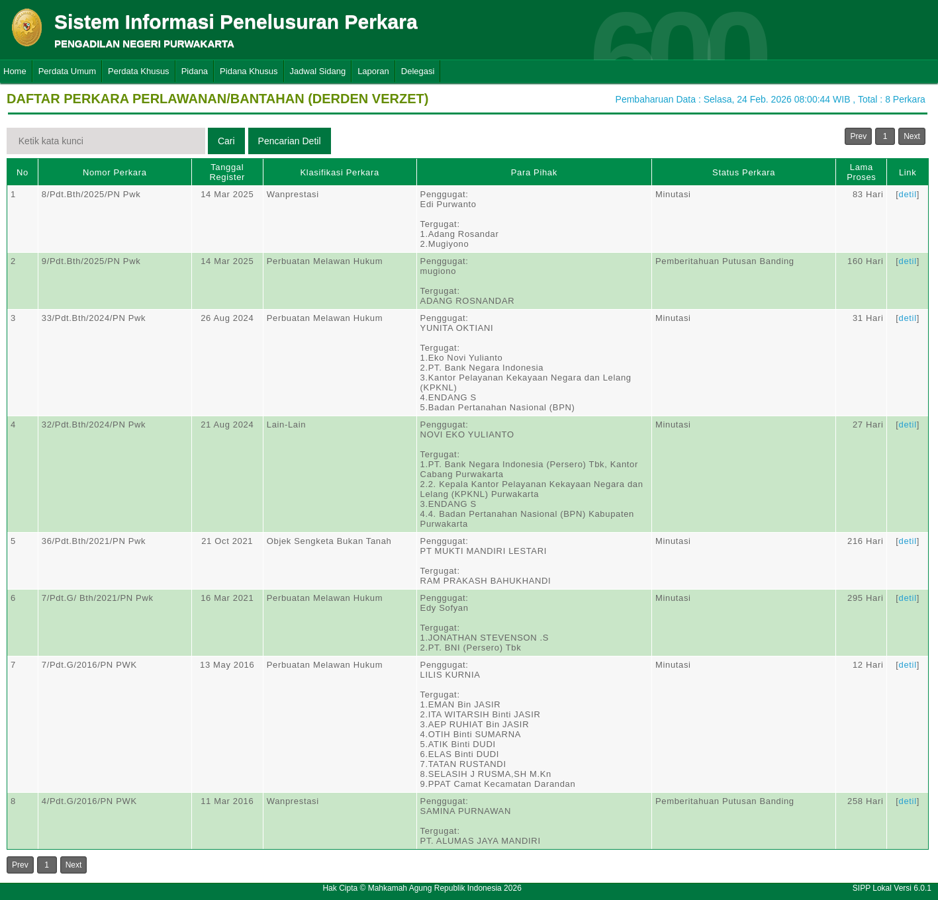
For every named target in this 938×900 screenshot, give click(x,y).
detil (908, 194)
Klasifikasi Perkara (340, 172)
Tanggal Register (227, 172)
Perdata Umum (67, 71)
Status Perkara (743, 172)
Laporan (373, 71)
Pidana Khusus (248, 71)
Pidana (194, 71)
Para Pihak (534, 172)
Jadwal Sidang (318, 71)
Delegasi (418, 71)
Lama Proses (861, 172)
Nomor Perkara (115, 172)
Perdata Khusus (138, 71)
